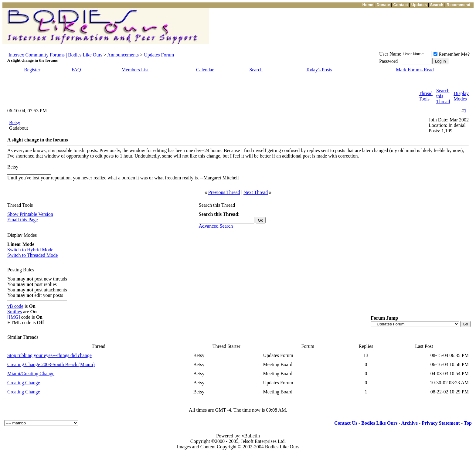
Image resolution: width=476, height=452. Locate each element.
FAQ (76, 69)
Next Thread (255, 192)
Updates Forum (159, 54)
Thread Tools (426, 96)
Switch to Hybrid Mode (30, 249)
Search (256, 69)
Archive (409, 423)
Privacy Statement (441, 423)
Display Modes (461, 96)
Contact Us (345, 423)
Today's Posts (319, 69)
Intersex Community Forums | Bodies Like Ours (55, 54)
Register (32, 69)
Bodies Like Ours (379, 423)
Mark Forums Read (414, 69)
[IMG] (13, 317)
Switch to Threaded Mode (32, 255)
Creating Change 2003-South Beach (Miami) (51, 364)
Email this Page (22, 219)
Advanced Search (216, 226)
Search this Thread (443, 96)
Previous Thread (224, 192)
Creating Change (23, 382)
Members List (134, 69)
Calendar (205, 69)
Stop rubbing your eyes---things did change (49, 355)
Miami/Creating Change (30, 373)
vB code (15, 306)
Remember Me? (451, 54)
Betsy (14, 122)
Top (468, 423)
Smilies (14, 311)
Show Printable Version (30, 214)
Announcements (123, 54)
